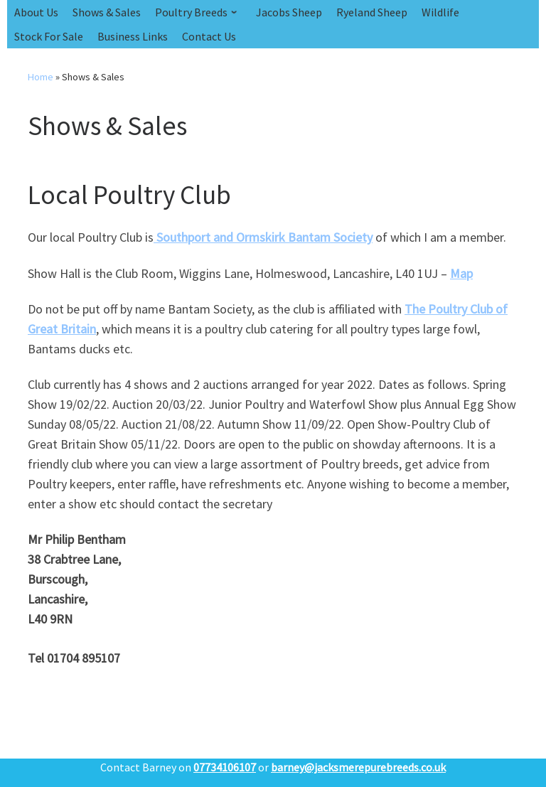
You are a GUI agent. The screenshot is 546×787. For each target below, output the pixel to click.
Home (40, 76)
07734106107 (224, 767)
